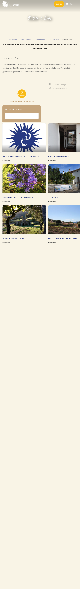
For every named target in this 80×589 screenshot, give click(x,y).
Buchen (59, 4)
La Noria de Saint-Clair (13, 238)
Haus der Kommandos (58, 156)
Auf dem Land (54, 40)
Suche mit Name (13, 109)
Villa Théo (53, 197)
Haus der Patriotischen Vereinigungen (20, 156)
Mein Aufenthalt (26, 40)
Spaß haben (40, 40)
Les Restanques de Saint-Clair (62, 238)
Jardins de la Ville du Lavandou (17, 197)
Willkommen (12, 40)
